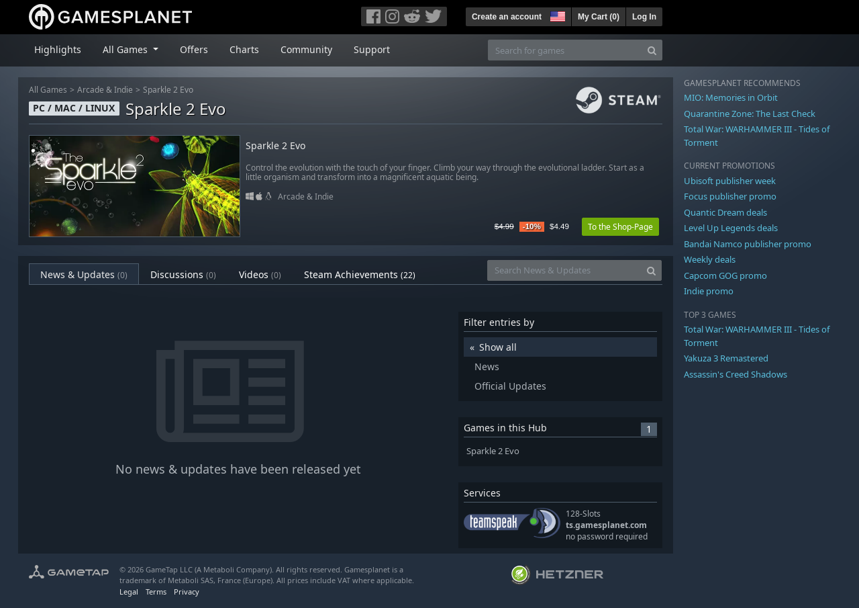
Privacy (186, 592)
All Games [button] (126, 49)
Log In (644, 16)
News (486, 366)
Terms (156, 592)
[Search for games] (565, 50)
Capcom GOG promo (725, 275)
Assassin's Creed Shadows (735, 374)
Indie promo (709, 291)
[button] (556, 14)
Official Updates (510, 386)
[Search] (652, 50)
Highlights (57, 49)
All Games (48, 90)
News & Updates (84, 274)
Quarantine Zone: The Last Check (749, 113)
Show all (498, 347)
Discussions (183, 274)
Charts (244, 49)
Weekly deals (710, 259)
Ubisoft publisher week (730, 181)
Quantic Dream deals (725, 212)
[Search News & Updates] (564, 270)
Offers (194, 49)
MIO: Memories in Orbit (731, 97)
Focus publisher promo (730, 196)
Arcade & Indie (105, 90)
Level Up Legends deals (731, 228)
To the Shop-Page (620, 226)
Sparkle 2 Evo (168, 90)
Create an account (507, 16)
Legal (128, 592)
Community (306, 49)
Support (372, 49)
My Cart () (598, 16)
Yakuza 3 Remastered (726, 358)
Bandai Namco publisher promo (747, 244)
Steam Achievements (359, 274)
